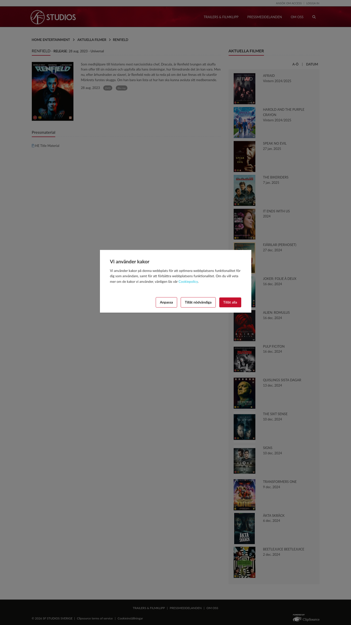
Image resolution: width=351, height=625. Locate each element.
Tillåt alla (230, 302)
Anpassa (166, 302)
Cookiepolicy (188, 282)
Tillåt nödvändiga (198, 302)
